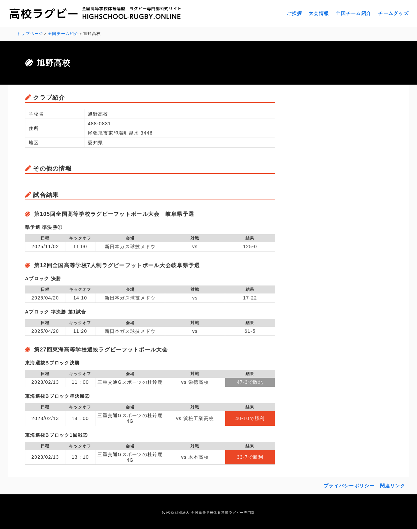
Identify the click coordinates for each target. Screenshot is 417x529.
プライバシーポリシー (349, 485)
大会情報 (319, 13)
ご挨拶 (294, 13)
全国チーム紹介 (353, 13)
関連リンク (392, 485)
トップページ (30, 33)
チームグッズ (393, 13)
